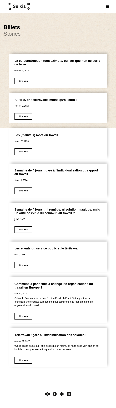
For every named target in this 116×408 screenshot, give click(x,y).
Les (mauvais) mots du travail (36, 135)
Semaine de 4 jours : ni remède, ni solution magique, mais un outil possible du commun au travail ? (57, 211)
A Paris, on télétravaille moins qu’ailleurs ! (45, 100)
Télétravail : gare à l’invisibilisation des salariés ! (50, 335)
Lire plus (23, 81)
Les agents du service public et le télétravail (46, 248)
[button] (107, 6)
